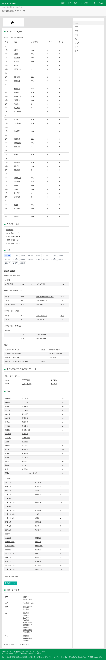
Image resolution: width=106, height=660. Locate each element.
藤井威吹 (38, 550)
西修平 (16, 185)
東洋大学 (8, 530)
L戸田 (7, 461)
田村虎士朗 (17, 178)
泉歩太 (16, 65)
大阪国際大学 (27, 632)
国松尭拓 (17, 166)
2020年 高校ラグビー (13, 240)
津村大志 (25, 446)
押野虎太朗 (39, 546)
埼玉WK (8, 398)
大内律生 (17, 104)
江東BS (7, 430)
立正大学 (8, 494)
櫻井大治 (17, 193)
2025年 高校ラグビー (13, 233)
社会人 (77, 43)
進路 (76, 3)
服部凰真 (38, 522)
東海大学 (8, 561)
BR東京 (7, 402)
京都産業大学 (9, 546)
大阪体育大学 (27, 622)
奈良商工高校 (41, 284)
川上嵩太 (17, 108)
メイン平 (25, 402)
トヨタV (8, 438)
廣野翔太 (25, 469)
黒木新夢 (38, 510)
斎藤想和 (17, 216)
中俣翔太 (38, 553)
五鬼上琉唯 (17, 123)
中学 (76, 47)
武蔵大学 (26, 627)
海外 (76, 39)
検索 (93, 3)
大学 (69, 3)
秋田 (6, 469)
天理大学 (26, 636)
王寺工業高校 (41, 335)
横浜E (7, 465)
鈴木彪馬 (38, 482)
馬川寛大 (17, 154)
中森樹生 (25, 453)
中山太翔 (17, 131)
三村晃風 (17, 197)
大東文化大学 (9, 502)
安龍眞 (16, 54)
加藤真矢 (38, 494)
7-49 (62, 320)
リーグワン (85, 3)
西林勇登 (25, 422)
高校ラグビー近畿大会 (13, 290)
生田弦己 (25, 465)
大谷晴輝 (38, 502)
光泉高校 (39, 304)
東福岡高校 (40, 320)
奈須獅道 (17, 170)
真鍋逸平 (38, 530)
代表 (76, 35)
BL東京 (7, 414)
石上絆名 (17, 61)
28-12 (62, 316)
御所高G (54, 380)
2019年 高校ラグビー (13, 243)
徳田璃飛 (17, 139)
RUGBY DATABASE (8, 3)
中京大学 (26, 609)
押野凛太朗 (17, 69)
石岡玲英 (25, 418)
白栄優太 (38, 490)
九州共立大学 (27, 630)
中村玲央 (17, 81)
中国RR (7, 426)
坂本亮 (37, 526)
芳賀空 (37, 514)
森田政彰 (25, 426)
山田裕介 (25, 410)
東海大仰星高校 (41, 301)
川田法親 (17, 147)
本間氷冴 (17, 89)
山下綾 (16, 119)
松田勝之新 (17, 96)
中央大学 (8, 526)
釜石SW (8, 410)
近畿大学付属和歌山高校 (45, 297)
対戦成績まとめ (10, 583)
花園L (7, 406)
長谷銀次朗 (26, 430)
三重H (7, 473)
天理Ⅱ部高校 (41, 338)
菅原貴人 (25, 442)
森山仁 (16, 205)
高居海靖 (25, 434)
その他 (100, 3)
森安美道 (17, 58)
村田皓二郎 (39, 569)
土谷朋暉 (17, 208)
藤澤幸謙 (38, 561)
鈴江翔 (16, 50)
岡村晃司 (25, 406)
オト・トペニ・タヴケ (29, 473)
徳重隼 (37, 518)
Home (3, 7)
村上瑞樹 (38, 565)
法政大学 (26, 641)
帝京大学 (8, 482)
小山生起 (17, 92)
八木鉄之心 (17, 143)
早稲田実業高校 (41, 316)
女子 (76, 51)
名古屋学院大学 (28, 603)
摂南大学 (8, 490)
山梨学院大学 (27, 625)
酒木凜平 (25, 414)
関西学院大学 (9, 553)
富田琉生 (38, 542)
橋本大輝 (17, 162)
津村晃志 (38, 538)
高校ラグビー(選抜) (11, 311)
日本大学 (8, 486)
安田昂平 (25, 449)
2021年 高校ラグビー (13, 236)
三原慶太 (17, 100)
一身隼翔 (17, 182)
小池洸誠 (17, 77)
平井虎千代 (17, 111)
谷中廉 (24, 461)
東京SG (7, 449)
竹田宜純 (25, 457)
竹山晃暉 (25, 398)
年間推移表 (9, 230)
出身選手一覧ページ (12, 576)
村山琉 (16, 189)
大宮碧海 (38, 486)
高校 (63, 3)
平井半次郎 (26, 438)
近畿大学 (26, 615)
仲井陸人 (38, 557)
